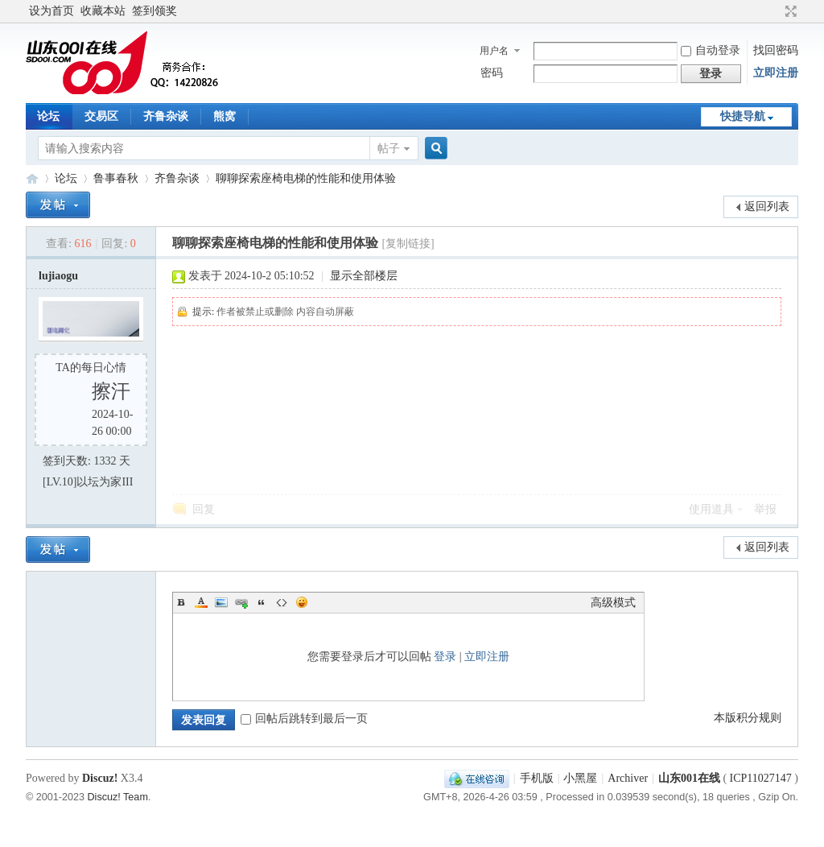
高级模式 (613, 603)
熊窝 (224, 116)
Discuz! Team (118, 797)
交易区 (101, 116)
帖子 (388, 149)
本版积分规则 (747, 718)
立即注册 (775, 73)
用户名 (494, 50)
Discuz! (99, 778)
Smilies (302, 602)
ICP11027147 (761, 778)
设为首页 (51, 11)
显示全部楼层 (364, 276)
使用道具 (711, 509)
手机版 (537, 778)
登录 (445, 657)
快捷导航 (742, 116)
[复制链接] (407, 244)
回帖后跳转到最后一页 (304, 719)
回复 (203, 509)
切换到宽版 (789, 11)
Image (221, 602)
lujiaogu (58, 276)
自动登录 (710, 50)
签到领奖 (154, 11)
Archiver (628, 778)
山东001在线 (32, 178)
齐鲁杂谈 (165, 116)
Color (201, 602)
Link (241, 602)
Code (282, 602)
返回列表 (766, 206)
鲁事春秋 (115, 178)
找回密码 (775, 50)
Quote (261, 602)
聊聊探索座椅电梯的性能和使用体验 (306, 178)
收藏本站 (103, 11)
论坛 (48, 116)
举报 (765, 509)
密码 (491, 73)
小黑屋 (580, 778)
